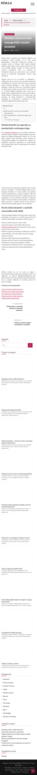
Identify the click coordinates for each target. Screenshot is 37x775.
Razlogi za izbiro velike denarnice (12, 296)
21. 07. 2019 (15, 50)
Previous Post (18, 304)
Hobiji (5, 689)
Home (6, 20)
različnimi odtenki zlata (8, 227)
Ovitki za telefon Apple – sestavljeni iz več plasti (23, 324)
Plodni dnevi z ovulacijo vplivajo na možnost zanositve (15, 308)
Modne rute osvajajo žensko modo (12, 291)
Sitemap (4, 756)
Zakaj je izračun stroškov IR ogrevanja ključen (16, 474)
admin (7, 50)
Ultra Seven (18, 766)
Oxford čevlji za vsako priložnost (12, 289)
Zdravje (25, 768)
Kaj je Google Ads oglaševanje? (11, 569)
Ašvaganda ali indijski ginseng (11, 633)
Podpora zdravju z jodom (9, 663)
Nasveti (5, 696)
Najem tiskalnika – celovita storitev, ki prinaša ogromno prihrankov (18, 13)
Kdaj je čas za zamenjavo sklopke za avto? (15, 538)
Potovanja (6, 703)
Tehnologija (7, 713)
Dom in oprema (8, 682)
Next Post (17, 320)
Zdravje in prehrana (9, 716)
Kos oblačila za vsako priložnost (11, 294)
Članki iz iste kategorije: (13, 119)
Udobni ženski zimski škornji (10, 298)
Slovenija (6, 706)
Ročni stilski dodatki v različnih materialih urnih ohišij (17, 116)
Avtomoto (6, 679)
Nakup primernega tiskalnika (11, 410)
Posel (5, 699)
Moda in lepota (18, 20)
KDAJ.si (6, 3)
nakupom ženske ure (12, 132)
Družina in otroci (8, 686)
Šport (5, 710)
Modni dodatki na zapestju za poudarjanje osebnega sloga (16, 112)
